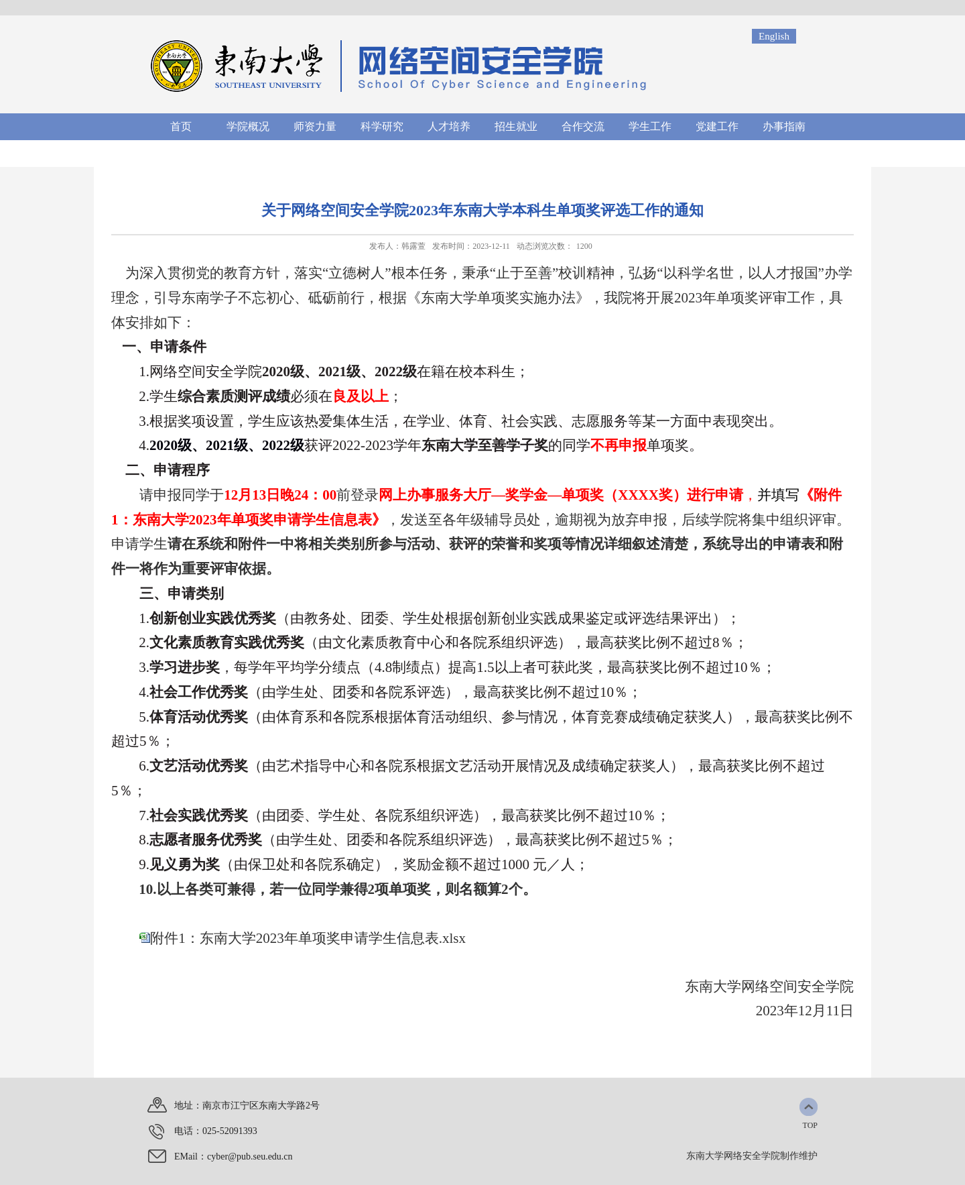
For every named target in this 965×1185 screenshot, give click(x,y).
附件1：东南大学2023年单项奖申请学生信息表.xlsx (308, 938)
